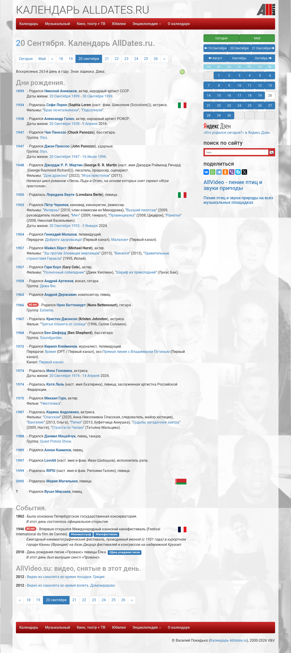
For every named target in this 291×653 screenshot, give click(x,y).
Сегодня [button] (221, 38)
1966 (20, 305)
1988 (20, 436)
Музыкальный (57, 24)
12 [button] (260, 85)
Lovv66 (50, 460)
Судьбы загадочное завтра (156, 422)
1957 (20, 248)
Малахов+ (119, 239)
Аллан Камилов (57, 450)
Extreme (46, 310)
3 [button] (239, 75)
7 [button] (209, 85)
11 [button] (249, 85)
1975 (20, 398)
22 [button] (219, 105)
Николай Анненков (60, 91)
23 (126, 59)
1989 (20, 450)
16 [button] (229, 95)
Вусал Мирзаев (57, 491)
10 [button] (239, 85)
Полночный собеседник (64, 272)
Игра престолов (95, 175)
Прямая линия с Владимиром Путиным (136, 351)
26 (156, 59)
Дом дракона (55, 175)
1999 (108, 96)
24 (136, 59)
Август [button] (215, 58)
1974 (20, 371)
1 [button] (219, 75)
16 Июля (89, 157)
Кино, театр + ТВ (91, 24)
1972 (20, 346)
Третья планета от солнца (63, 324)
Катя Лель (55, 384)
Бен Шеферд (55, 333)
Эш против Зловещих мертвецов (71, 253)
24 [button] (239, 105)
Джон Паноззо (57, 146)
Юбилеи (119, 24)
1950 (20, 195)
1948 (20, 165)
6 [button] (270, 75)
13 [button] (270, 85)
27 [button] (270, 105)
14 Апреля (91, 376)
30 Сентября (92, 96)
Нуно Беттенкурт (71, 305)
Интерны (51, 210)
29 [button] (219, 115)
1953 (20, 205)
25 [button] (249, 105)
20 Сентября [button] (239, 48)
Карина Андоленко (62, 412)
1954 (20, 234)
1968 (20, 333)
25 (146, 59)
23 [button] (229, 105)
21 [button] (209, 105)
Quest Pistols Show (55, 441)
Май (42, 59)
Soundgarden (51, 338)
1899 (20, 91)
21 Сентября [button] (263, 48)
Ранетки (173, 215)
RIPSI (50, 471)
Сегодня (26, 59)
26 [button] (260, 105)
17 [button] (239, 95)
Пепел (76, 422)
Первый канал (51, 362)
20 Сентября (59, 96)
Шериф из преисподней (136, 272)
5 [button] (260, 75)
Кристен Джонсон (61, 319)
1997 (20, 461)
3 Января (90, 226)
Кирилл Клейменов (60, 346)
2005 (20, 481)
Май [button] (257, 38)
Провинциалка (121, 215)
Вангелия (36, 422)
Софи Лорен (56, 105)
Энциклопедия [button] (147, 24)
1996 (102, 157)
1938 (20, 119)
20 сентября (88, 59)
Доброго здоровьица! (63, 239)
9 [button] (229, 85)
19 (71, 59)
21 (107, 59)
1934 (20, 105)
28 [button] (209, 115)
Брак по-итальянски (61, 110)
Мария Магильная (62, 481)
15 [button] (219, 95)
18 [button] (249, 95)
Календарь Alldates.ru (228, 640)
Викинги (122, 253)
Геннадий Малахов (60, 234)
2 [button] (229, 75)
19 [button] (260, 95)
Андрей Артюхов (58, 281)
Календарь (28, 24)
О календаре (179, 24)
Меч (75, 215)
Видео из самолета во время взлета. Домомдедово (71, 585)
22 (117, 59)
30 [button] (229, 115)
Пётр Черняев (56, 205)
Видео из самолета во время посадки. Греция (66, 577)
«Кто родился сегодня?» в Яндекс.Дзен (236, 128)
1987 (20, 412)
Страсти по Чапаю (67, 427)
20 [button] (270, 95)
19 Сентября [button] (215, 48)
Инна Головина (59, 371)
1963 (20, 295)
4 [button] (250, 75)
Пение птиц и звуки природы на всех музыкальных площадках (238, 200)
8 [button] (219, 85)
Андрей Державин (60, 294)
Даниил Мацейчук (60, 436)
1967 (20, 319)
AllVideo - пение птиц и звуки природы (232, 185)
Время (50, 351)
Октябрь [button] (263, 58)
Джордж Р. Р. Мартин (63, 165)
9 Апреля (90, 124)
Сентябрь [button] (239, 58)
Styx (43, 137)
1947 (20, 132)
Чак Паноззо (55, 132)
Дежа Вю (47, 286)
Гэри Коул (52, 267)
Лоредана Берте (60, 194)
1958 (20, 281)
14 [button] (209, 95)
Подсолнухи (92, 110)
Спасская (52, 417)
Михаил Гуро (55, 398)
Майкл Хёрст (55, 248)
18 (61, 59)
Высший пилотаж (141, 210)
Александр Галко (59, 119)
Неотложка (50, 403)
